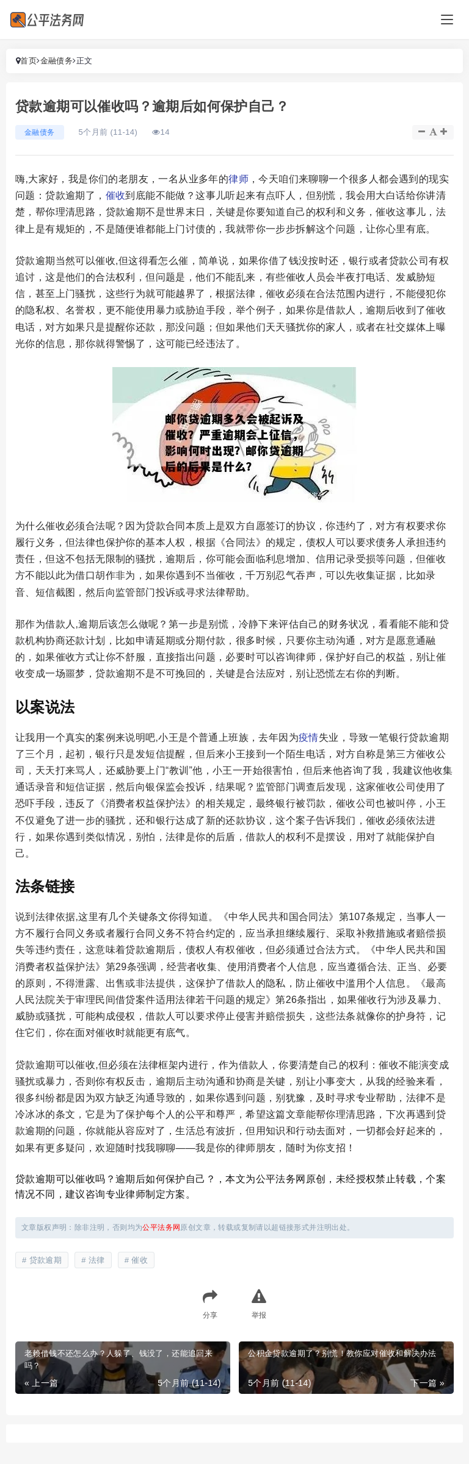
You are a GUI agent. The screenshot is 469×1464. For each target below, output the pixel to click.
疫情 (309, 737)
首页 (28, 60)
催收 (116, 195)
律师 (238, 179)
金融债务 (56, 60)
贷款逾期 (45, 1260)
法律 (97, 1260)
